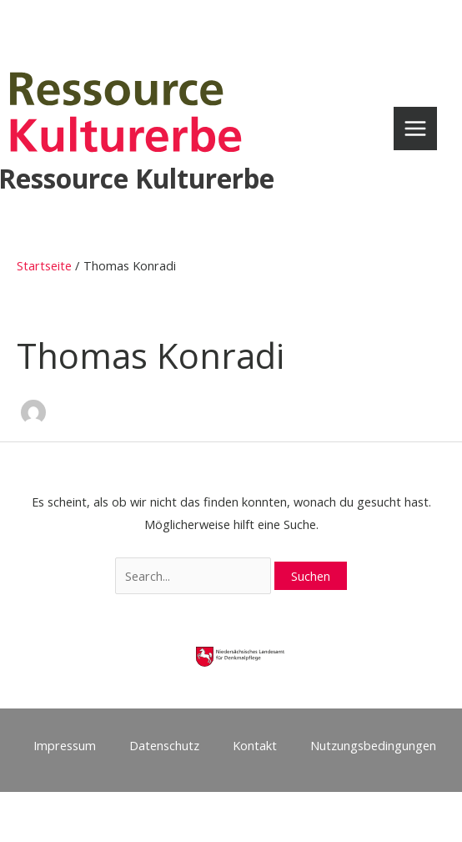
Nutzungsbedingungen (373, 745)
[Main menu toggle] (415, 128)
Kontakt (255, 745)
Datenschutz (164, 745)
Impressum (64, 745)
